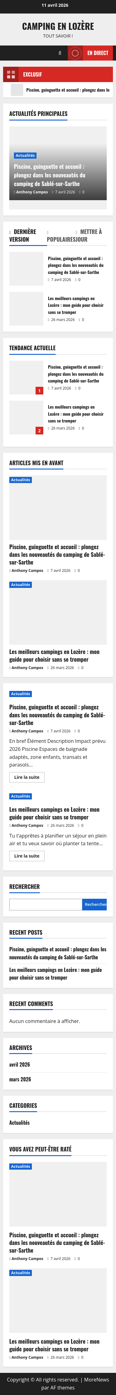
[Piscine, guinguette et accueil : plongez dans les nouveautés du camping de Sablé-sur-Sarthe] (58, 507)
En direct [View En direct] (88, 53)
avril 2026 (19, 1064)
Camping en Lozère (58, 26)
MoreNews (96, 1379)
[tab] (28, 237)
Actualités (25, 155)
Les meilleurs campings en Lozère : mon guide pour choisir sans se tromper (26, 309)
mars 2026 (20, 1079)
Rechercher (24, 886)
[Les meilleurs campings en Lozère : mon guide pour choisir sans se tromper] (58, 612)
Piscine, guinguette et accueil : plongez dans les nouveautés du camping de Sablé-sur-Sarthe (26, 269)
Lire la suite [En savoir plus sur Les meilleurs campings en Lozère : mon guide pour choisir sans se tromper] (29, 857)
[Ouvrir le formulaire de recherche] (59, 53)
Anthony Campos (32, 192)
